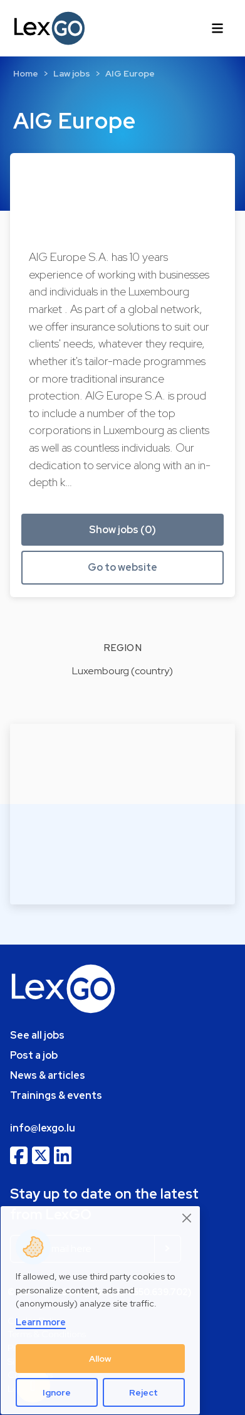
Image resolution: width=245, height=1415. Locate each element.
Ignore (57, 1392)
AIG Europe (130, 73)
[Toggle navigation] (217, 28)
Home (25, 73)
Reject (143, 1392)
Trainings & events (56, 1095)
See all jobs (37, 1035)
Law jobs (71, 73)
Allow (100, 1358)
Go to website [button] (122, 567)
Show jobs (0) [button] (122, 529)
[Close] (187, 1217)
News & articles (47, 1075)
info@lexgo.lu (42, 1128)
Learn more (41, 1322)
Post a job (34, 1055)
